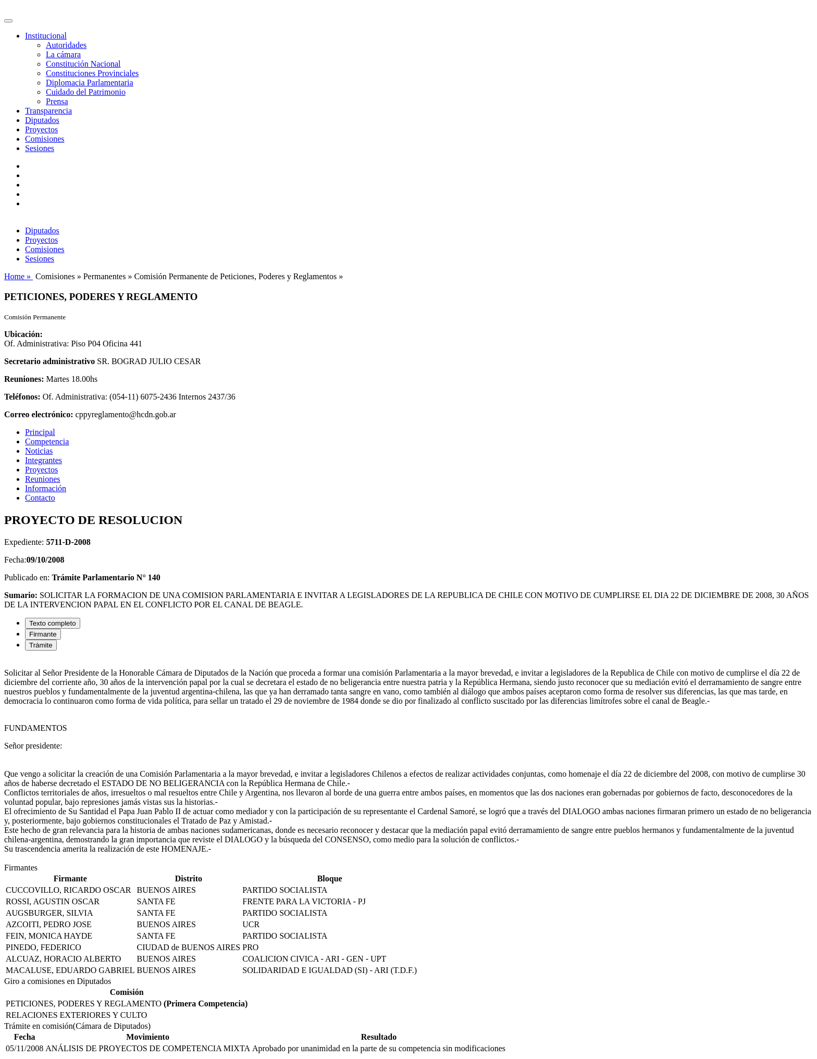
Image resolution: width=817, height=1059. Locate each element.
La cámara (63, 54)
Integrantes (43, 460)
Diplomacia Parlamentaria (89, 82)
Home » (18, 276)
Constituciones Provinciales (92, 73)
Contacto (40, 497)
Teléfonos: (22, 396)
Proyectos (41, 129)
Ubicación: (23, 334)
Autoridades (66, 45)
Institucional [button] (46, 35)
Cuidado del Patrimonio (86, 92)
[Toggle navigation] (8, 20)
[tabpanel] (408, 761)
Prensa (57, 101)
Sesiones (39, 148)
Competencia (47, 441)
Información (45, 488)
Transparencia (48, 110)
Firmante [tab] (43, 634)
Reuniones (42, 479)
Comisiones (45, 138)
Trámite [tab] (41, 645)
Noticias (39, 450)
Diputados (42, 120)
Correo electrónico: (38, 414)
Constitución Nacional (83, 63)
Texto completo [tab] (52, 623)
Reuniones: (24, 379)
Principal (40, 432)
